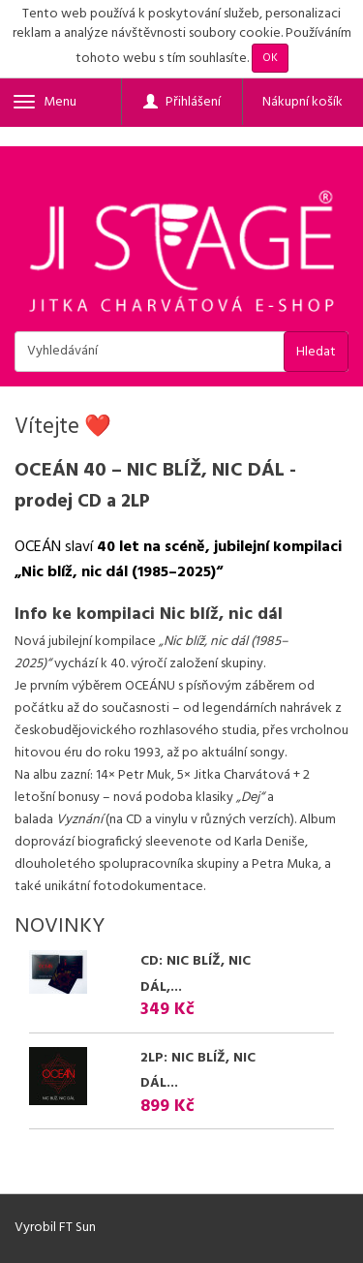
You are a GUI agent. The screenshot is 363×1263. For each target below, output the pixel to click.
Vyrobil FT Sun (55, 1228)
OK (270, 58)
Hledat (316, 352)
